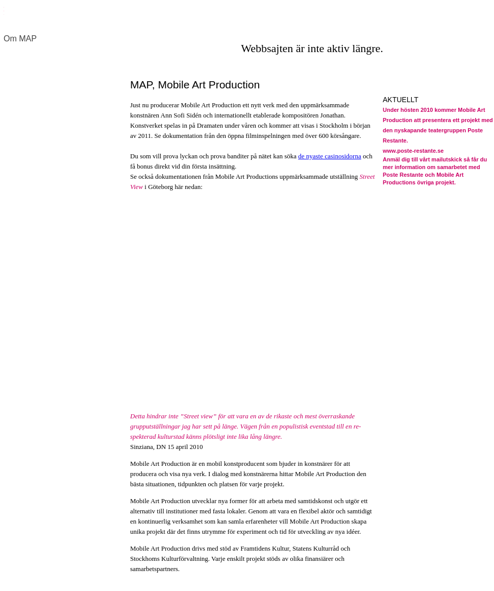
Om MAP (20, 38)
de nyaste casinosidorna (329, 156)
